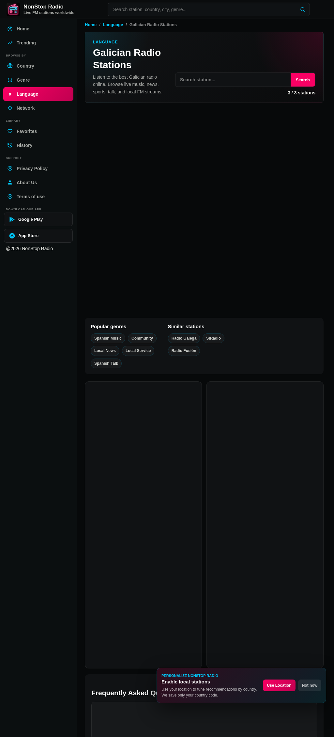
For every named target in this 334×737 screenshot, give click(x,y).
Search (303, 79)
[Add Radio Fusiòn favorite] (94, 295)
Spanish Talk (154, 232)
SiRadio (124, 261)
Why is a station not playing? (136, 618)
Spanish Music (128, 232)
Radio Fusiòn (130, 298)
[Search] (302, 9)
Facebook (106, 686)
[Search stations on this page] (233, 80)
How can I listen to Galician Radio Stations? (153, 544)
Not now (309, 685)
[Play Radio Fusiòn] (313, 302)
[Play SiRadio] (313, 265)
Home (91, 24)
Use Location (279, 685)
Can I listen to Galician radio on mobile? (148, 600)
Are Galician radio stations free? (139, 563)
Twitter (131, 686)
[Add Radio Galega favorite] (94, 221)
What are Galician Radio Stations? (142, 525)
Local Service (127, 269)
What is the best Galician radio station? (148, 581)
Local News (177, 232)
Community (125, 305)
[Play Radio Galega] (313, 228)
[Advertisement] (204, 157)
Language (113, 24)
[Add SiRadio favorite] (94, 258)
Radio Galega (130, 225)
